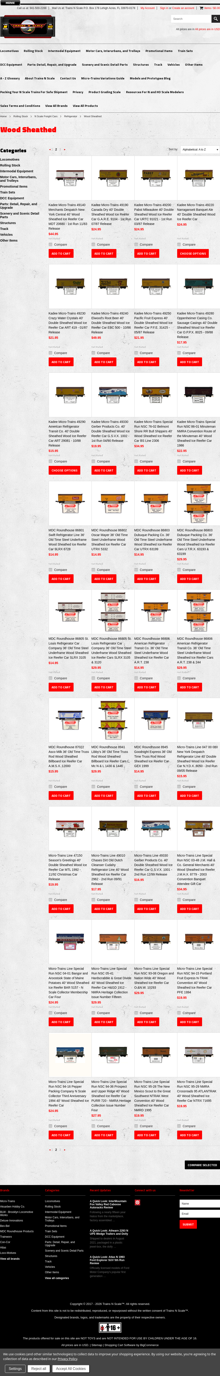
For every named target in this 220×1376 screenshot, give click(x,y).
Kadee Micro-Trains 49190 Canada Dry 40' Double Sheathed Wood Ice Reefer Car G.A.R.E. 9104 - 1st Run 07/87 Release (111, 214)
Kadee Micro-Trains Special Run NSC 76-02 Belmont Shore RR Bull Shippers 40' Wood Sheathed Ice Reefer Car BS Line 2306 (153, 431)
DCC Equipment (11, 64)
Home (3, 116)
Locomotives (9, 50)
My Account (148, 8)
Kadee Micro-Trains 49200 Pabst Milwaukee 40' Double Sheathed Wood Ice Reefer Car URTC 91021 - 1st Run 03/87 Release (154, 214)
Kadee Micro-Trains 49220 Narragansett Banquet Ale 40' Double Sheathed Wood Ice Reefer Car (196, 212)
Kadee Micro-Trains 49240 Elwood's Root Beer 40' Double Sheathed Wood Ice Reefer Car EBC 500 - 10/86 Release (111, 323)
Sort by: (173, 149)
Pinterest (137, 1202)
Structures (141, 64)
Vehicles (174, 64)
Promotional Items (159, 50)
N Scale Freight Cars (46, 116)
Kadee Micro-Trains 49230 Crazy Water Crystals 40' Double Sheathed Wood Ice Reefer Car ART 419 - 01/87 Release (68, 323)
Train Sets (185, 50)
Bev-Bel (5, 1226)
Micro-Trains (7, 1201)
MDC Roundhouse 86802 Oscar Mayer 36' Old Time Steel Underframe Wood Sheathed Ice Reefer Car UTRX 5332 (109, 539)
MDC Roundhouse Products (17, 1231)
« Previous (50, 150)
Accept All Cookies (71, 1369)
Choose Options (193, 253)
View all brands (10, 1258)
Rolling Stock (33, 50)
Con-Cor (5, 1242)
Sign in (164, 8)
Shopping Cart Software (120, 1345)
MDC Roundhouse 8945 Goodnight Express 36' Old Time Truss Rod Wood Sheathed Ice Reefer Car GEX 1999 (153, 756)
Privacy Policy (67, 1359)
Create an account (183, 8)
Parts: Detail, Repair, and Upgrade (51, 64)
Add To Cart (61, 253)
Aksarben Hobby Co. (12, 1206)
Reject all (38, 1369)
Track (158, 64)
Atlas (3, 1247)
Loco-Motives (8, 1253)
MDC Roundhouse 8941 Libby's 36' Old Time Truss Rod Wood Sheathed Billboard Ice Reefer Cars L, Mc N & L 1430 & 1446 (110, 756)
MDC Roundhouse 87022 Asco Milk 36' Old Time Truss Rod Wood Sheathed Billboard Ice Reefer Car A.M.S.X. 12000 (69, 756)
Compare (60, 244)
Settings (15, 1369)
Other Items (194, 64)
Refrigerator (70, 116)
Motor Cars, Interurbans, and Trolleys (113, 50)
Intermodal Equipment (64, 50)
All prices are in (207, 29)
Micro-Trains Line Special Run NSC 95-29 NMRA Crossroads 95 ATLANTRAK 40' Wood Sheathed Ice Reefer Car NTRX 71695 (197, 1091)
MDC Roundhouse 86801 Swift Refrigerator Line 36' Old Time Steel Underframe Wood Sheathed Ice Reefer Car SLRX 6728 (68, 539)
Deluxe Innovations (11, 1220)
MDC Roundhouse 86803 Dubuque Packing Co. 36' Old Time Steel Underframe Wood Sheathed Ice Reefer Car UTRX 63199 (153, 539)
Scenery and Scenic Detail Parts (105, 64)
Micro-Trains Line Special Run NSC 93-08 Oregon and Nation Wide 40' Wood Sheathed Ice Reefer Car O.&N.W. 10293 (154, 978)
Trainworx (6, 1236)
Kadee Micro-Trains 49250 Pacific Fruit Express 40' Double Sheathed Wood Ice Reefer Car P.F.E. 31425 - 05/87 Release (153, 323)
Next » (65, 150)
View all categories (57, 1278)
